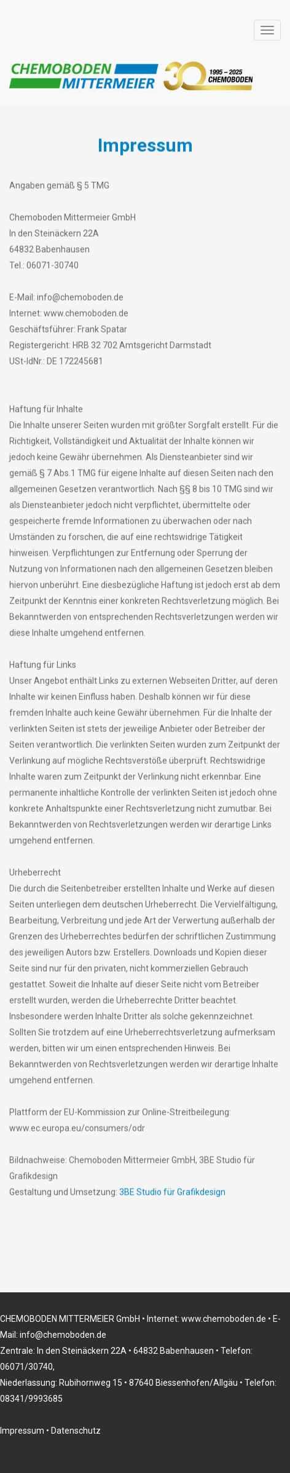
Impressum (22, 1431)
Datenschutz (76, 1431)
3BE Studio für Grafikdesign (172, 1191)
